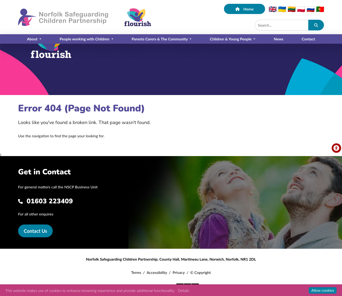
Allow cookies (322, 290)
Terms (136, 272)
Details (183, 290)
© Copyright (200, 272)
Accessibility (157, 272)
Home (244, 9)
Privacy (179, 272)
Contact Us (35, 231)
